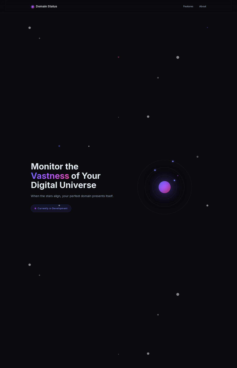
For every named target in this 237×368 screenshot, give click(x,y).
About (202, 6)
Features (188, 6)
